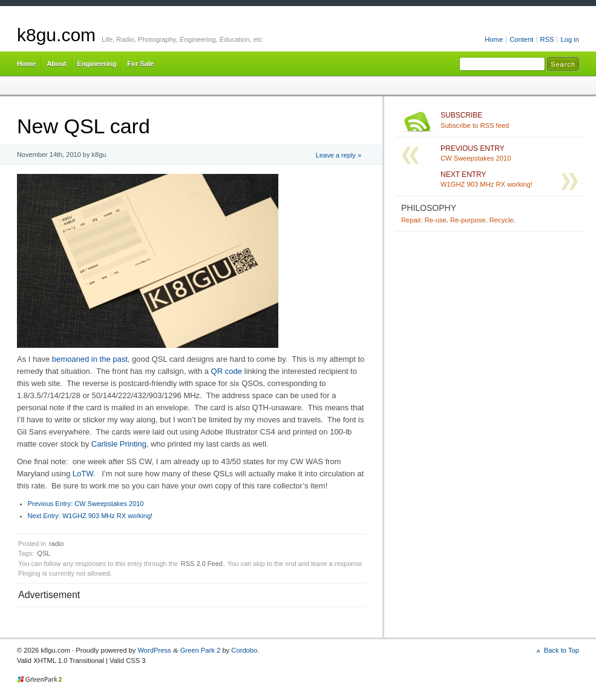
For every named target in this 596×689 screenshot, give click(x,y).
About (56, 63)
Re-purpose (468, 220)
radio (56, 543)
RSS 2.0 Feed (202, 563)
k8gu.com (56, 35)
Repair (411, 220)
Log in (569, 39)
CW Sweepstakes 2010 (86, 503)
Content (521, 39)
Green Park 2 (200, 650)
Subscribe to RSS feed (509, 120)
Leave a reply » (338, 155)
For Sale (140, 63)
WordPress (154, 650)
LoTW (83, 473)
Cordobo (244, 650)
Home (494, 39)
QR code (226, 371)
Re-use (436, 220)
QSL (43, 553)
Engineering (97, 63)
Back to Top (561, 650)
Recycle (502, 220)
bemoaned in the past (90, 359)
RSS (547, 39)
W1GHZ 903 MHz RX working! (90, 515)
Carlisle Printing (118, 443)
